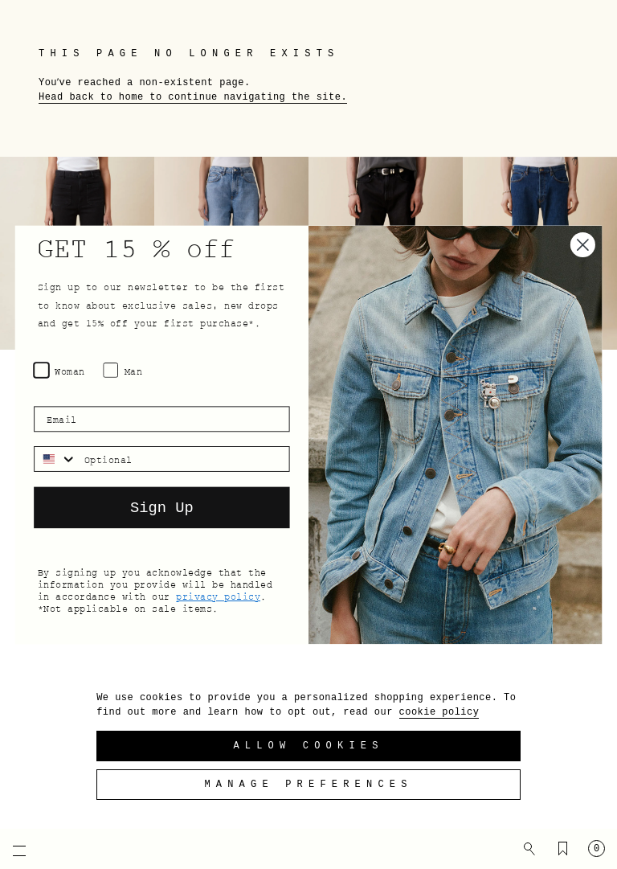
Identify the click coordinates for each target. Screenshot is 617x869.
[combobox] (55, 458)
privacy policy (218, 595)
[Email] (161, 419)
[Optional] (183, 458)
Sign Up (162, 507)
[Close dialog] (583, 245)
